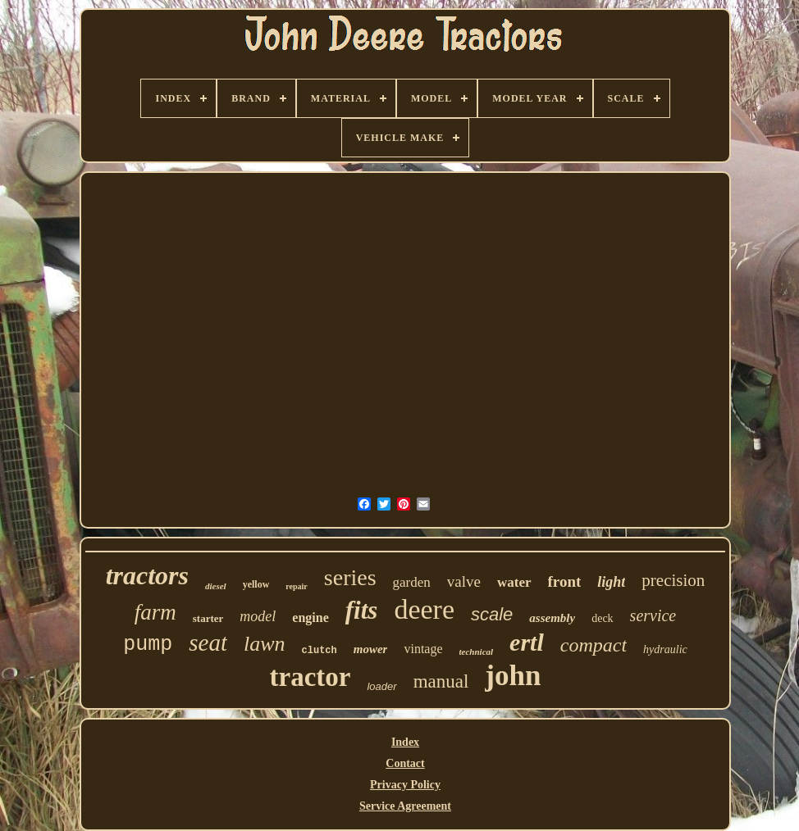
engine (310, 617)
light (611, 582)
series (350, 577)
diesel (215, 586)
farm (155, 612)
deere (424, 609)
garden (412, 582)
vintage (423, 649)
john (513, 676)
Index (405, 742)
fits (361, 610)
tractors (147, 575)
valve (464, 581)
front (565, 581)
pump (147, 644)
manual (441, 681)
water (514, 582)
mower (371, 649)
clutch (319, 650)
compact (593, 645)
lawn (264, 644)
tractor (310, 677)
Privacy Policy (405, 785)
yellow (256, 584)
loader (381, 686)
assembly (552, 617)
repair (296, 586)
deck (602, 618)
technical (476, 651)
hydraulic (665, 649)
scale (492, 614)
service (653, 615)
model (258, 616)
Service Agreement (405, 806)
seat (208, 642)
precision (673, 580)
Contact (405, 763)
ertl (526, 642)
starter (208, 618)
